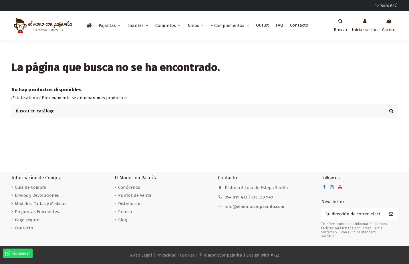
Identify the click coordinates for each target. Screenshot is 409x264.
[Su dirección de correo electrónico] (353, 214)
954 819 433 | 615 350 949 (249, 197)
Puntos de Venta (135, 195)
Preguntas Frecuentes (37, 211)
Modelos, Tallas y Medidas (40, 203)
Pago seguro (27, 220)
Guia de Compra (30, 187)
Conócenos (129, 187)
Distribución (130, 203)
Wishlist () (386, 5)
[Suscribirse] (391, 214)
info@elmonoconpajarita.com (254, 206)
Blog (122, 220)
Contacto (24, 228)
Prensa (125, 211)
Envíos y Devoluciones (37, 195)
